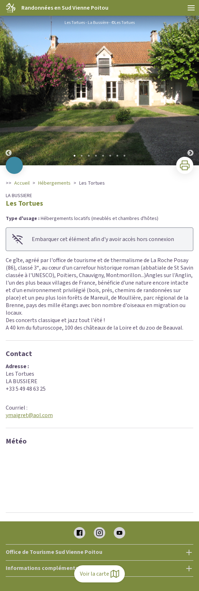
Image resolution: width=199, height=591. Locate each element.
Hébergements (54, 183)
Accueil (22, 183)
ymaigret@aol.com (29, 415)
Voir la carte (99, 574)
